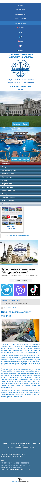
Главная (5, 300)
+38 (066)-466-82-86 (8, 465)
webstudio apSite (24, 481)
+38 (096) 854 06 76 (27, 83)
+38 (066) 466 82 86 (27, 80)
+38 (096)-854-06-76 (23, 465)
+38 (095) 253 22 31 (13, 83)
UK (22, 89)
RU (19, 89)
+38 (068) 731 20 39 (13, 80)
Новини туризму (16, 300)
